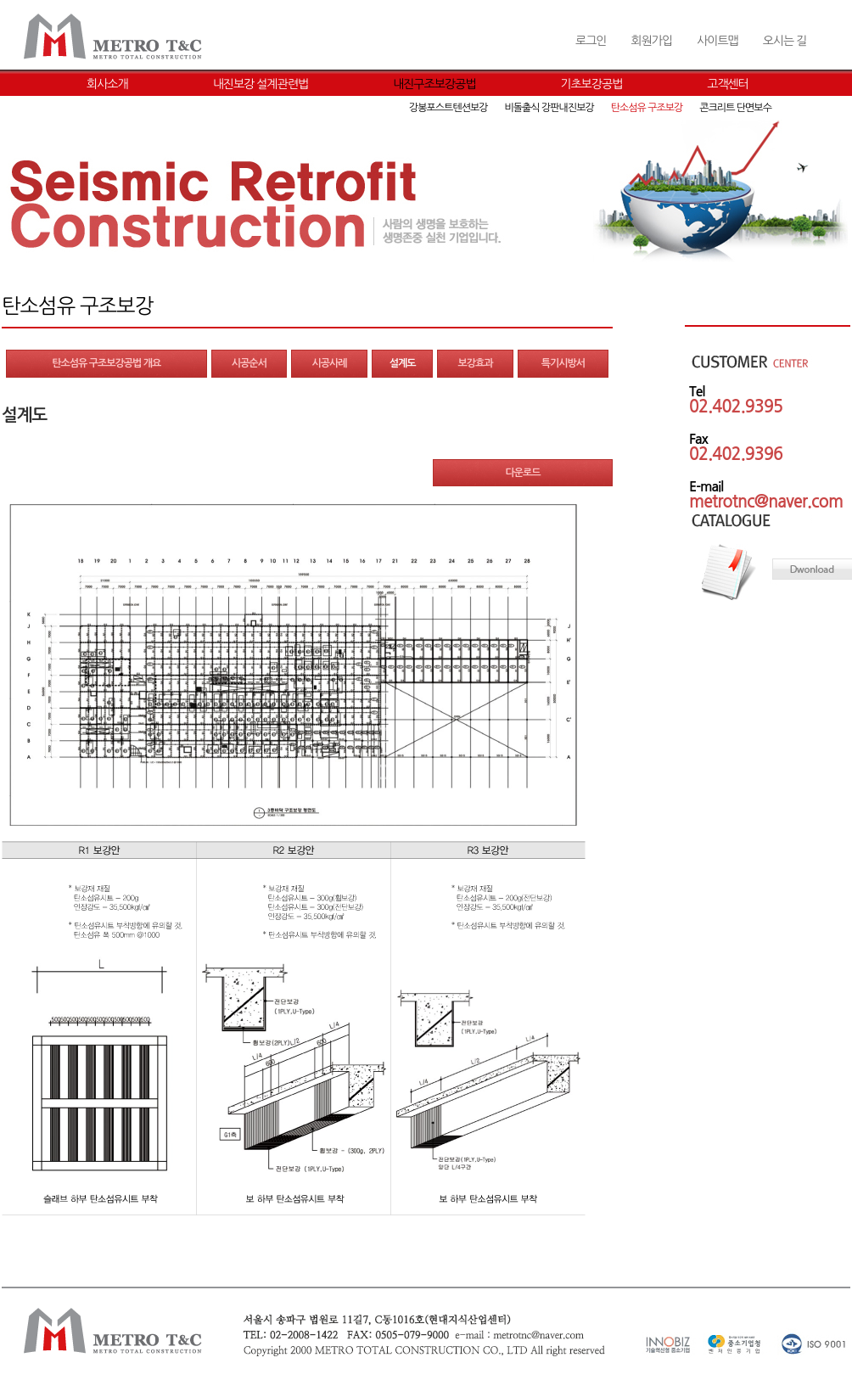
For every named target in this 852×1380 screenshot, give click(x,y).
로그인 (590, 41)
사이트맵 (717, 41)
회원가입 (651, 41)
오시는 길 (785, 41)
